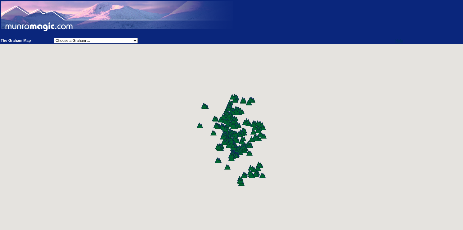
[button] (263, 136)
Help (399, 40)
